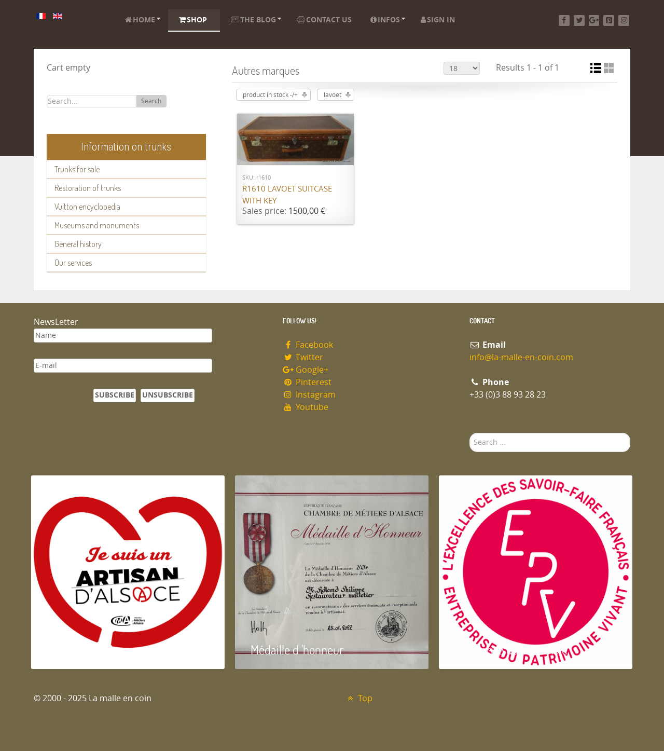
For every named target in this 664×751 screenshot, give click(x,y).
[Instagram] (623, 20)
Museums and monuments (96, 225)
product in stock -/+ (270, 95)
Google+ (305, 370)
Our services (73, 262)
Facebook (308, 345)
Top (358, 698)
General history (78, 244)
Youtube (305, 407)
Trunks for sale (77, 169)
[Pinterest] (608, 20)
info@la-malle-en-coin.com (521, 357)
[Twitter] (579, 20)
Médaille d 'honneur (297, 649)
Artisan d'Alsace (84, 649)
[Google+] (594, 20)
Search (151, 101)
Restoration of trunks (87, 188)
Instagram (309, 395)
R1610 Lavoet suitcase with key (287, 195)
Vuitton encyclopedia (87, 206)
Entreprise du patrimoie (511, 649)
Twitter (303, 357)
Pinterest (307, 382)
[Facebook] (564, 20)
